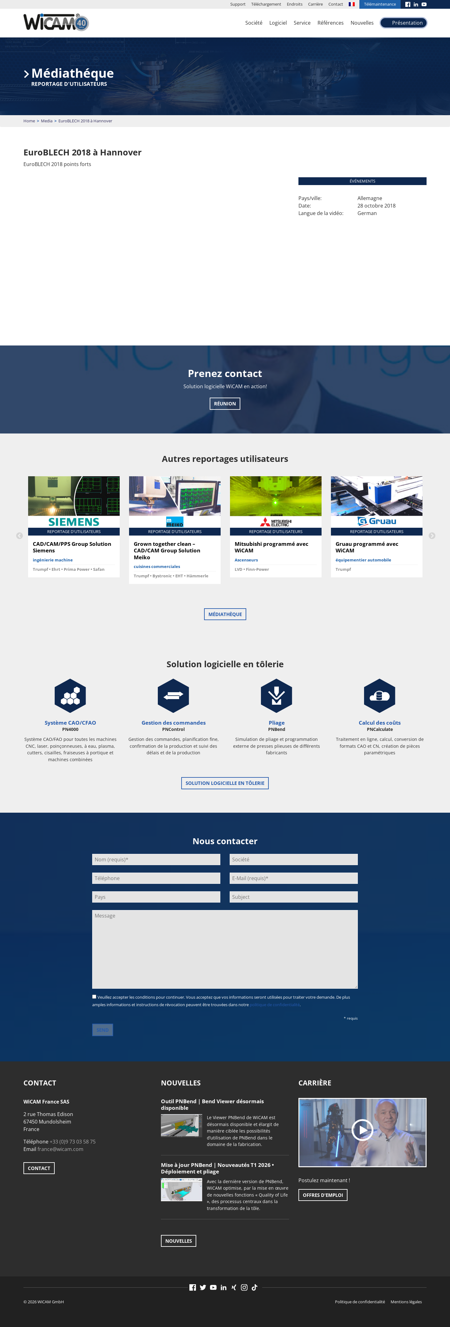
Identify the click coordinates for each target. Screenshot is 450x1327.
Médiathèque (225, 614)
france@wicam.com (60, 1149)
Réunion (225, 403)
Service (302, 22)
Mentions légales (406, 1302)
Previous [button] (19, 535)
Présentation (407, 22)
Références (331, 22)
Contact (335, 4)
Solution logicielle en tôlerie (225, 783)
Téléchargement (266, 4)
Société (253, 22)
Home (29, 121)
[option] (73, 529)
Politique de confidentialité (360, 1302)
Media (46, 121)
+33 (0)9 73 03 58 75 (73, 1141)
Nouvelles (362, 22)
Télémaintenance (380, 4)
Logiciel (278, 22)
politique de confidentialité (275, 1004)
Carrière (315, 4)
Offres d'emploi (323, 1195)
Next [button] (431, 535)
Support (238, 4)
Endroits (294, 4)
